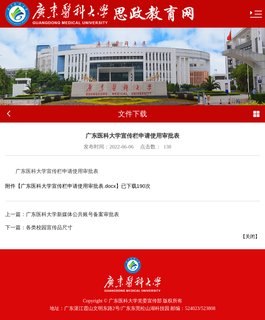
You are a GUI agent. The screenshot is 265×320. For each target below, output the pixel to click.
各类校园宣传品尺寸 (38, 227)
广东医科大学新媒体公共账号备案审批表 (62, 214)
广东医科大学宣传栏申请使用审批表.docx (68, 186)
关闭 (250, 236)
